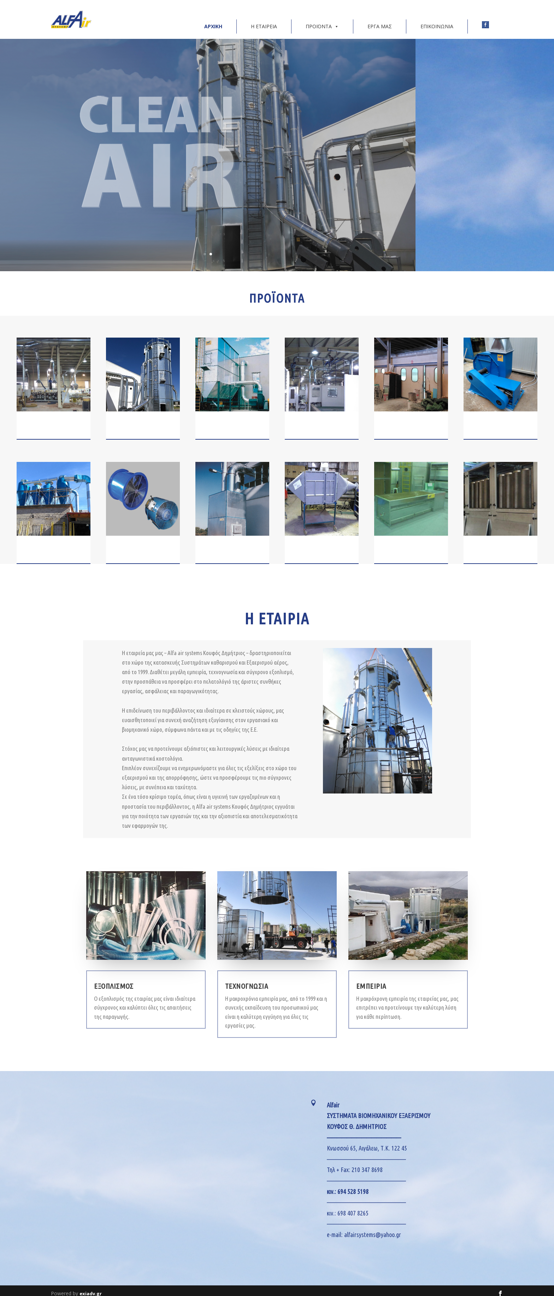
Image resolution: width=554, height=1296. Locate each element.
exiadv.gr (90, 1288)
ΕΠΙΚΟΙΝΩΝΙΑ (436, 20)
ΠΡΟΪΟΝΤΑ (322, 20)
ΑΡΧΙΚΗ (213, 20)
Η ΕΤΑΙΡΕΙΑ (264, 20)
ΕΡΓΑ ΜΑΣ (379, 20)
